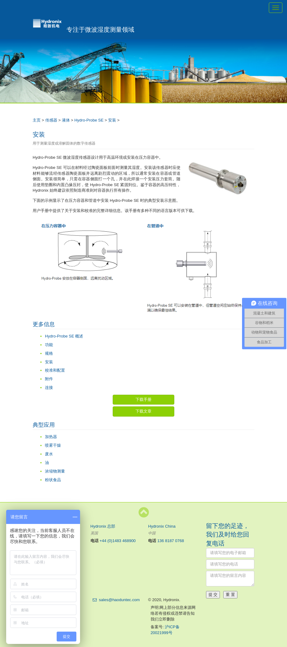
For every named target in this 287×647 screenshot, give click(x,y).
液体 (66, 120)
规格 (49, 353)
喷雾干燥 (53, 445)
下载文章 (143, 411)
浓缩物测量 (55, 471)
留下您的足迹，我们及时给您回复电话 (227, 534)
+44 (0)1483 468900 (117, 540)
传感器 (51, 120)
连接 (49, 387)
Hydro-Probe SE (88, 120)
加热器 (51, 436)
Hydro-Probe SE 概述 (64, 336)
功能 (49, 344)
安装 (112, 120)
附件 (49, 379)
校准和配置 (55, 370)
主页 (37, 120)
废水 (49, 454)
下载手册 (143, 399)
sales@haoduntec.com (119, 599)
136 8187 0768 (170, 540)
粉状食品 (53, 479)
